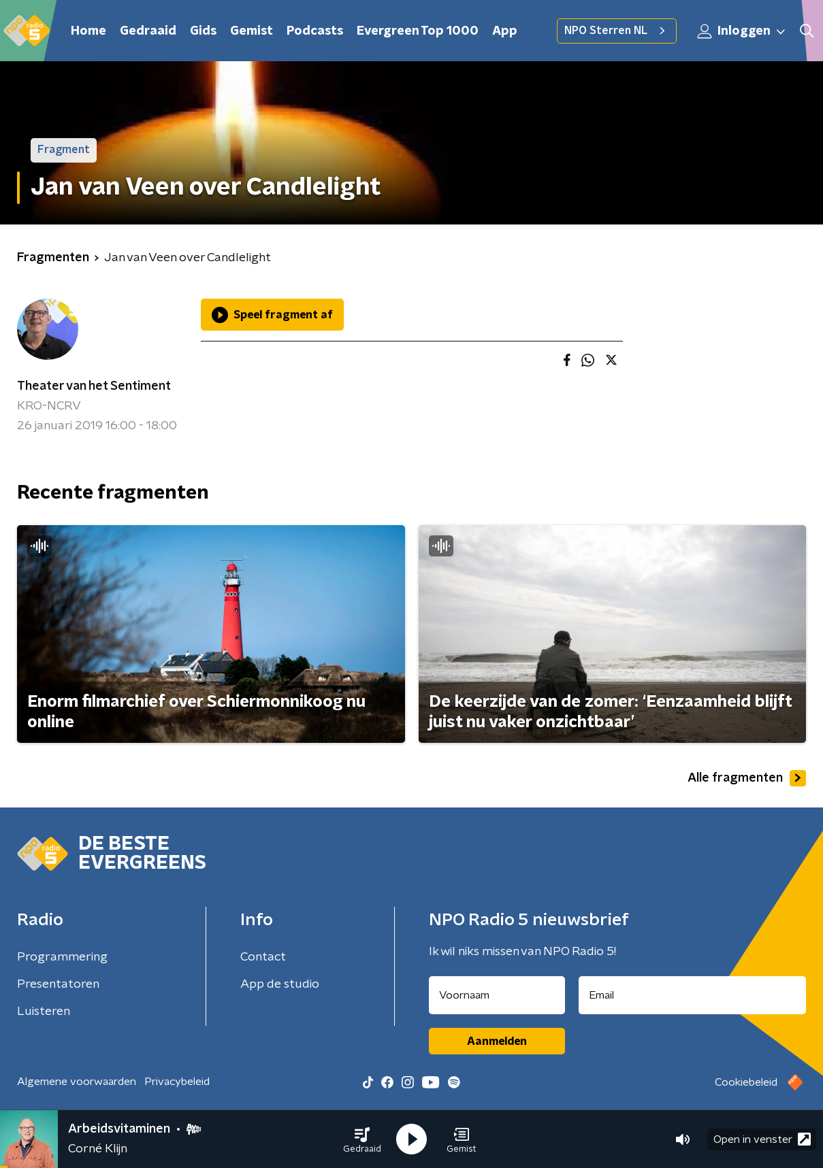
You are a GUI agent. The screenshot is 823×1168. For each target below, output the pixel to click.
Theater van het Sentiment (94, 386)
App (504, 31)
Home (88, 31)
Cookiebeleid (746, 1082)
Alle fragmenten (747, 778)
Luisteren (43, 1011)
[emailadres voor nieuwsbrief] (692, 995)
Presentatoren (58, 984)
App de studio (279, 984)
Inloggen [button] (742, 31)
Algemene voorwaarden (76, 1081)
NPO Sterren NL (616, 30)
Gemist (251, 31)
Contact (263, 957)
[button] (362, 1139)
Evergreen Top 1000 (418, 31)
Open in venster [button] (762, 1139)
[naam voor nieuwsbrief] (497, 995)
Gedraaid (148, 31)
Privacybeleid (177, 1081)
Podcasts (315, 31)
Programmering (62, 957)
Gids (203, 31)
